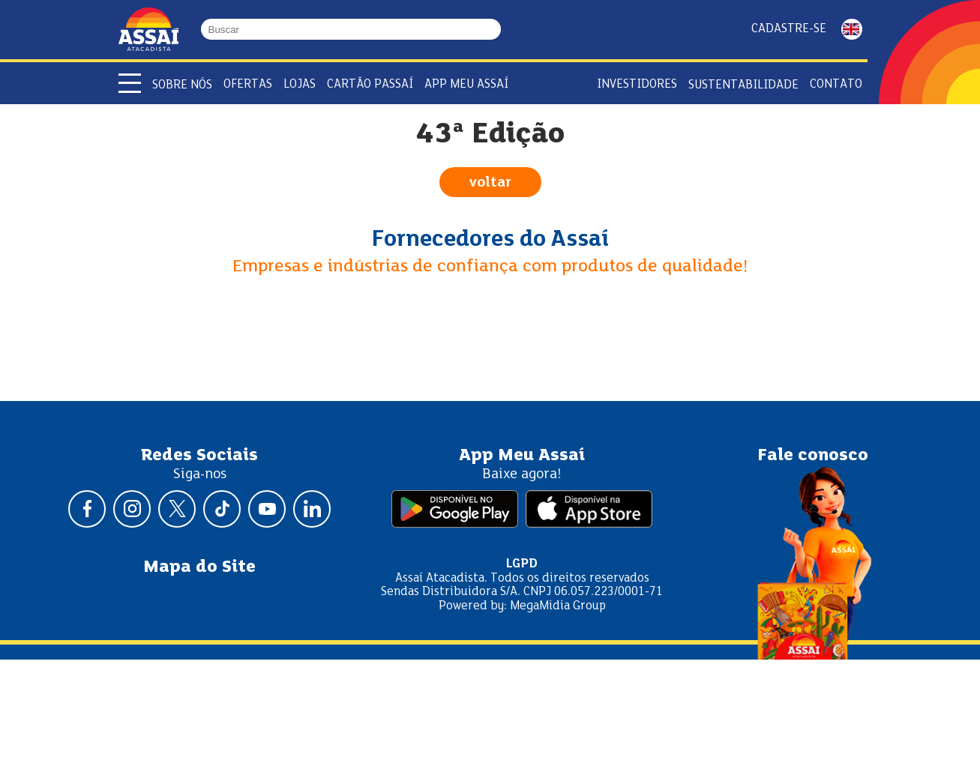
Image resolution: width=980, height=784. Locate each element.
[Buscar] (494, 29)
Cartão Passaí (370, 84)
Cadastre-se (788, 28)
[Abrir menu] (129, 83)
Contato (836, 84)
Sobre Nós (182, 85)
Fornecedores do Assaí (490, 240)
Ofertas (247, 84)
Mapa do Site (199, 567)
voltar (490, 182)
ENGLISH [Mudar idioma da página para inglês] (851, 29)
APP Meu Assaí (466, 84)
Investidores (637, 84)
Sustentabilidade (743, 85)
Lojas (299, 84)
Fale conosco (812, 456)
